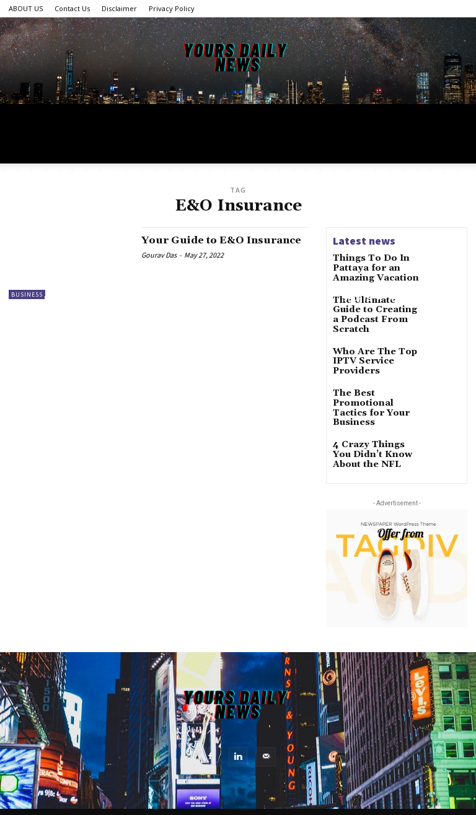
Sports (362, 298)
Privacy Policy (172, 8)
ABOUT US (26, 8)
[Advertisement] (238, 190)
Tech (112, 298)
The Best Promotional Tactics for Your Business (374, 394)
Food (405, 298)
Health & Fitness (241, 298)
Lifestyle (66, 298)
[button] (452, 299)
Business (311, 298)
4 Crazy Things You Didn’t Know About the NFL (371, 436)
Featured (67, 328)
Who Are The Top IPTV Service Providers (368, 351)
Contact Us (72, 8)
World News (164, 298)
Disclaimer (119, 8)
